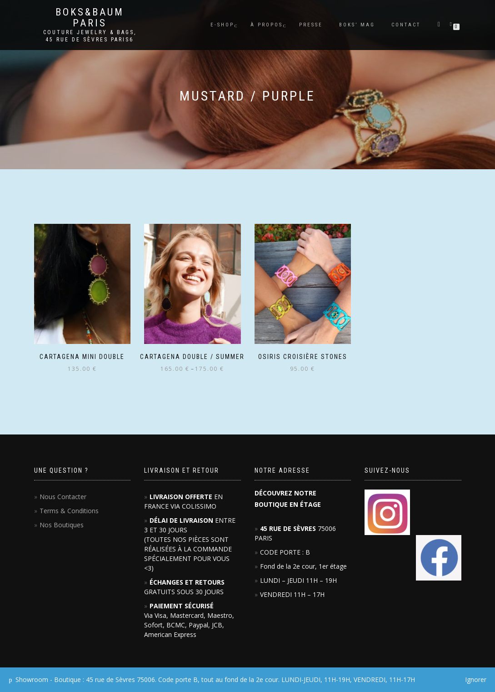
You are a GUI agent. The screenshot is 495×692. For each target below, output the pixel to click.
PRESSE (311, 25)
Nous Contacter (63, 496)
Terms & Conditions (69, 510)
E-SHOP (222, 25)
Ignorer (475, 679)
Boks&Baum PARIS (89, 18)
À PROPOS (266, 25)
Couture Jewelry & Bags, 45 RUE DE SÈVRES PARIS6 (89, 36)
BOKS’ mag (357, 25)
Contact (405, 25)
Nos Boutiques (62, 524)
